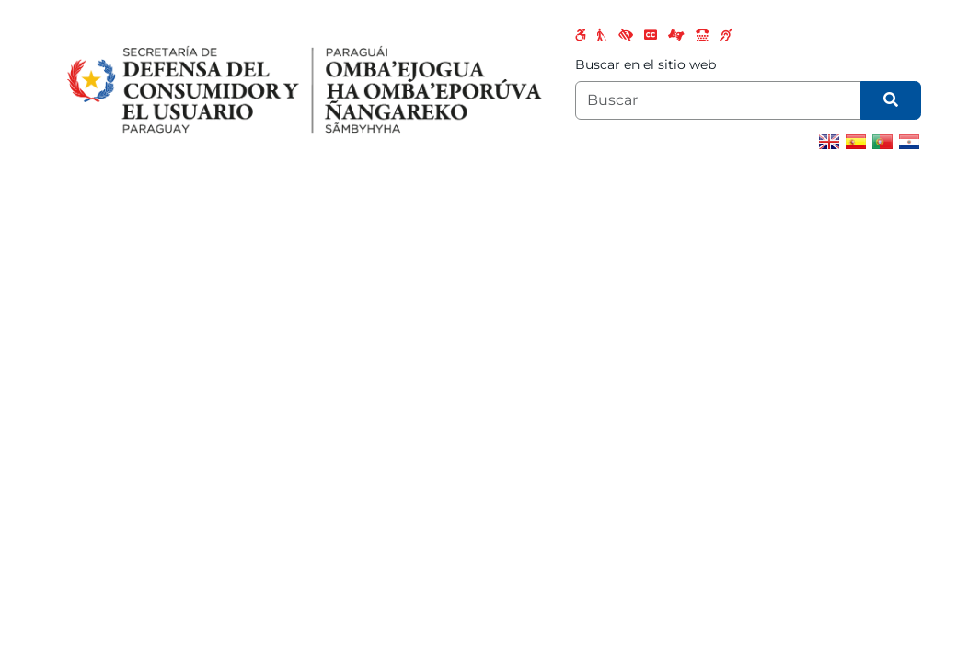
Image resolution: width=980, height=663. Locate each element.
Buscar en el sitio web (645, 64)
